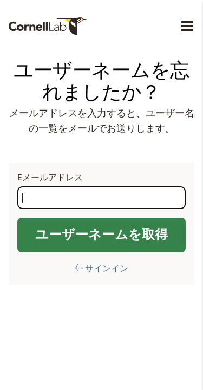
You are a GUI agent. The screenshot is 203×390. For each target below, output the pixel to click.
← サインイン (101, 268)
